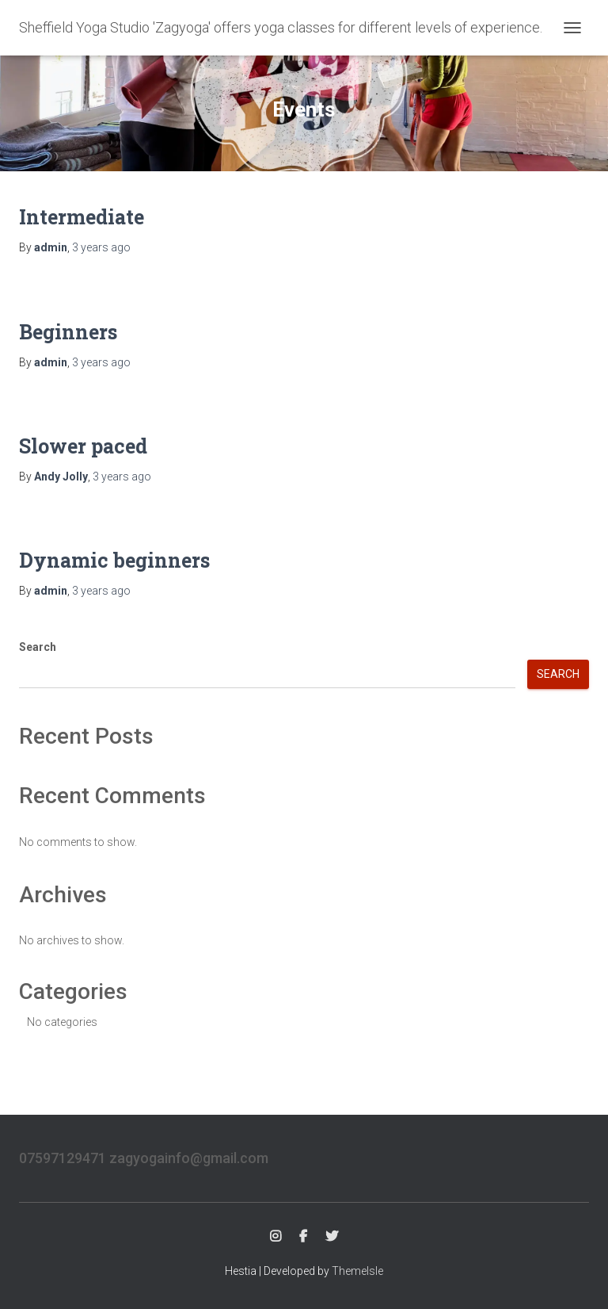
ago (101, 247)
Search (37, 647)
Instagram (275, 1237)
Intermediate (81, 217)
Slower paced (83, 446)
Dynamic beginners (114, 560)
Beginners (68, 332)
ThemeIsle (357, 1271)
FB (303, 1237)
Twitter (331, 1237)
